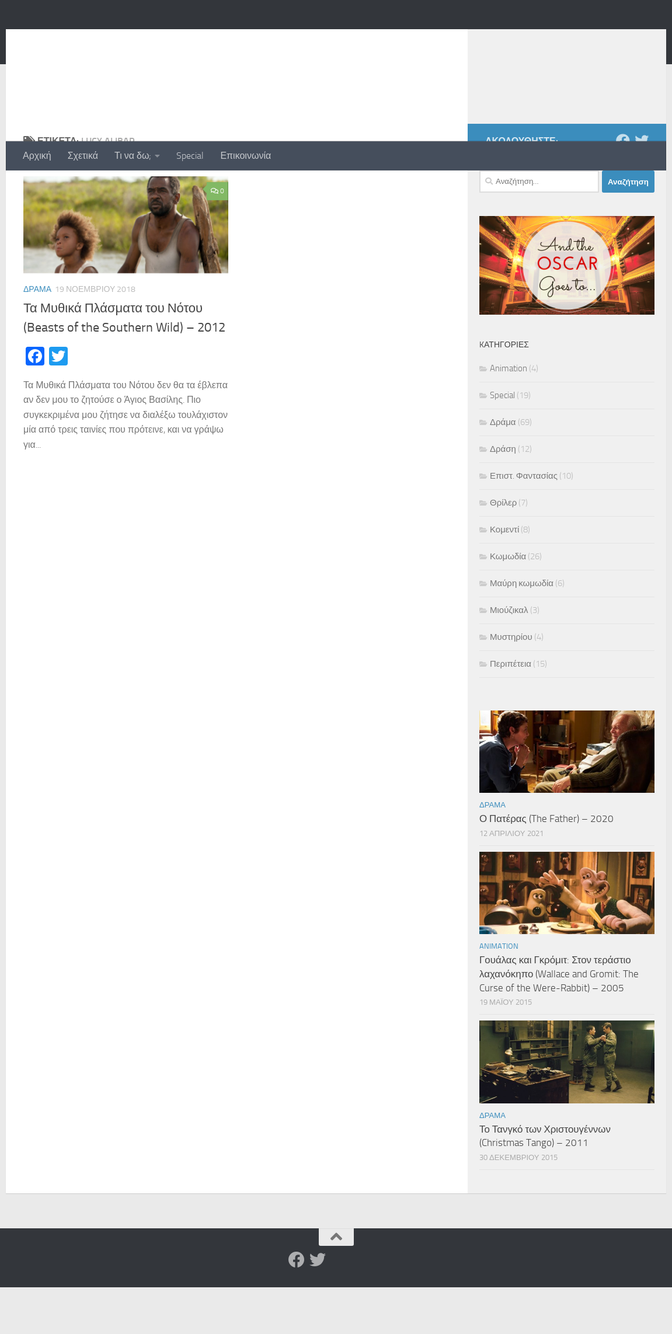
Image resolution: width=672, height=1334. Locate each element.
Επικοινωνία (245, 155)
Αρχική (37, 155)
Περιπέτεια (510, 710)
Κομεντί (504, 576)
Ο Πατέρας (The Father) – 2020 (546, 865)
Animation (508, 415)
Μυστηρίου (511, 683)
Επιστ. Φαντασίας (524, 522)
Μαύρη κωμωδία (521, 630)
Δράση (503, 495)
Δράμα (37, 336)
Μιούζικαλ (509, 657)
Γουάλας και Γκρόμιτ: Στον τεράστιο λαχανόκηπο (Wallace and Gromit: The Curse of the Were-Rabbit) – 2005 (559, 1020)
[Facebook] (623, 187)
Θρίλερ (503, 549)
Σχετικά (83, 155)
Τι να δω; (132, 155)
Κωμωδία (508, 603)
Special (190, 155)
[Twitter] (642, 187)
